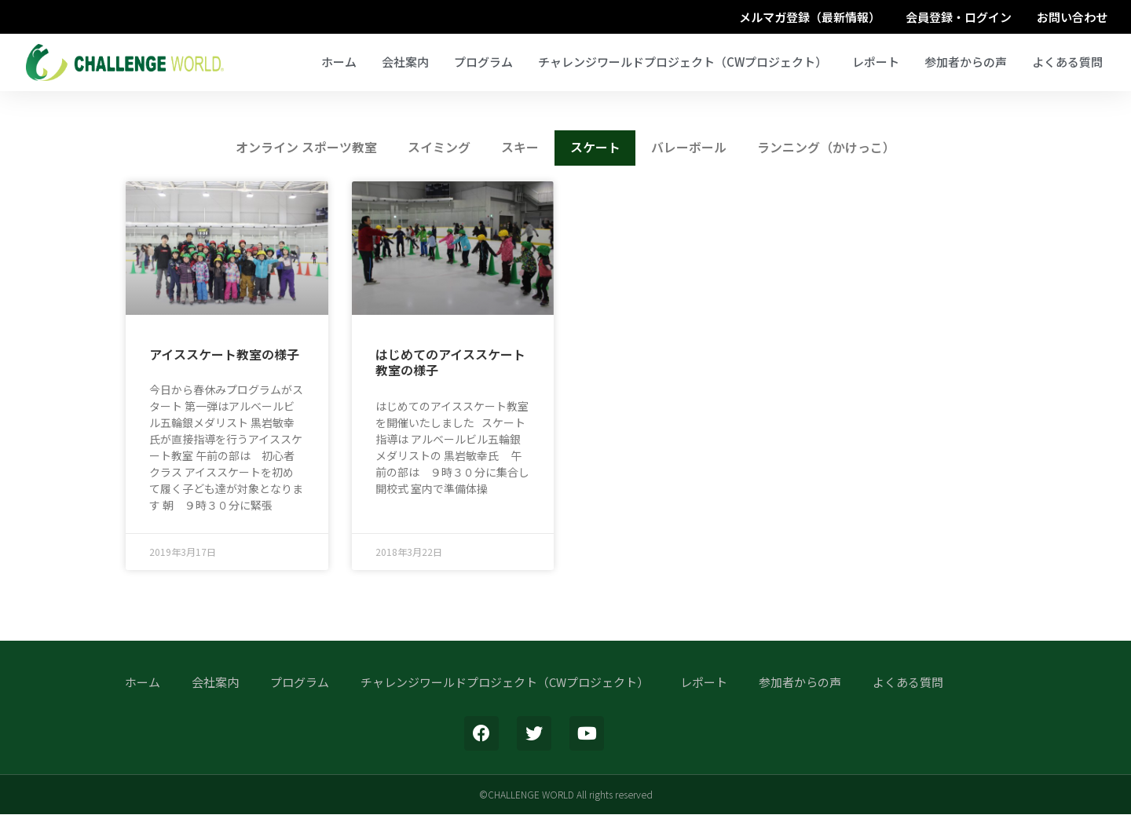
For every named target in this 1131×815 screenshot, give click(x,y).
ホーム (339, 61)
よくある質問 (1067, 61)
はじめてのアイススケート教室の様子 (450, 363)
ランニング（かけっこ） (828, 148)
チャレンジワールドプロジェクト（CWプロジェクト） (682, 61)
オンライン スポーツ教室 (304, 148)
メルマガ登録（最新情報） (809, 17)
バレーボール (689, 148)
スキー (520, 148)
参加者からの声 (965, 61)
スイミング (438, 148)
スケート (595, 148)
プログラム (483, 61)
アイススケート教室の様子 (224, 354)
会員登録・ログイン (959, 17)
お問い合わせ (1072, 17)
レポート (875, 61)
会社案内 (405, 61)
